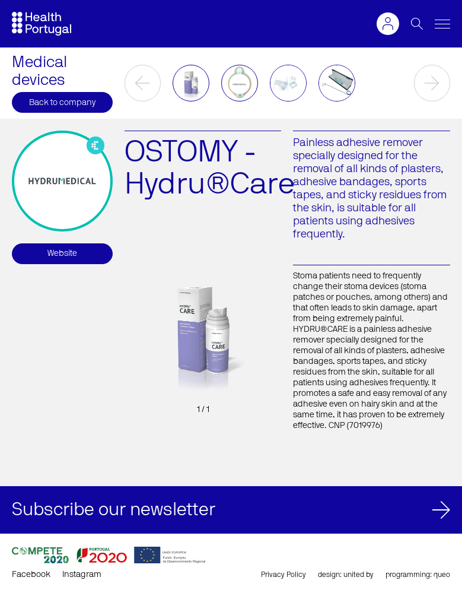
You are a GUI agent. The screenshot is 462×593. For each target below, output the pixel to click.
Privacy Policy (283, 574)
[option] (191, 83)
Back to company (62, 103)
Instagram (81, 574)
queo (442, 574)
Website (62, 253)
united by (358, 574)
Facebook (31, 574)
